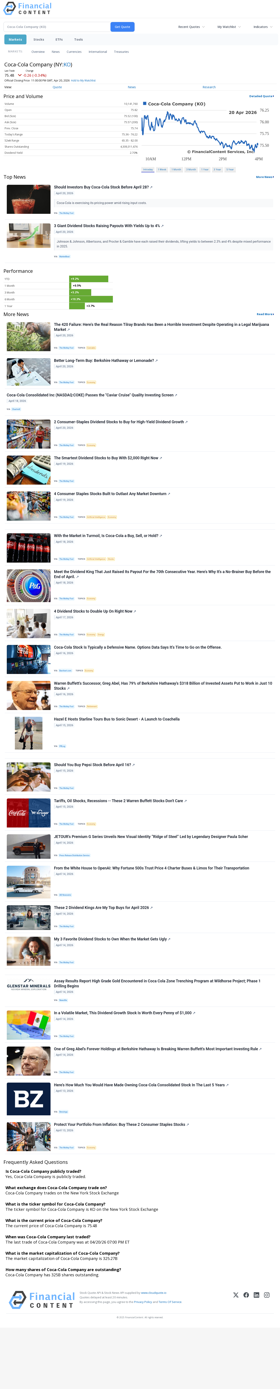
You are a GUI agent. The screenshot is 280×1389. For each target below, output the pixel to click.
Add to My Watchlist (83, 80)
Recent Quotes (189, 27)
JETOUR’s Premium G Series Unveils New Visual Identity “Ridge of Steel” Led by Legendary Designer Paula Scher (152, 877)
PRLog (63, 778)
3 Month (191, 169)
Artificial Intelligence (99, 534)
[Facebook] (246, 1361)
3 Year (217, 169)
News (56, 52)
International (98, 52)
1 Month (176, 169)
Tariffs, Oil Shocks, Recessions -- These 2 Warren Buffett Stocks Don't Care (121, 839)
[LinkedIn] (256, 1361)
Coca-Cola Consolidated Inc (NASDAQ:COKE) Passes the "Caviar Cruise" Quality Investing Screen (92, 405)
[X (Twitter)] (235, 1361)
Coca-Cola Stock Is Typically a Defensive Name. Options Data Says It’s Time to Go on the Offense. (138, 675)
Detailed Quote (260, 96)
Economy (93, 390)
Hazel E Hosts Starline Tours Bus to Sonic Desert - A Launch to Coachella (117, 751)
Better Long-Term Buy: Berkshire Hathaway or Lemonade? (106, 368)
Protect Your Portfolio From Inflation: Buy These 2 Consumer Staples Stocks (122, 1184)
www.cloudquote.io (153, 1354)
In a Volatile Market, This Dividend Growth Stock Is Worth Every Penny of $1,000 (125, 1066)
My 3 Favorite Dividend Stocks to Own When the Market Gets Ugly (113, 986)
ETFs (59, 39)
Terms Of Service (170, 1363)
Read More (264, 319)
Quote (57, 87)
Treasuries (121, 52)
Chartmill (17, 420)
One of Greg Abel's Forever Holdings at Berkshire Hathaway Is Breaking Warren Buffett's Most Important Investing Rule (158, 1104)
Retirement (94, 736)
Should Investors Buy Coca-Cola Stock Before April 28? (104, 188)
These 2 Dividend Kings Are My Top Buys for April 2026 (104, 952)
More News (264, 177)
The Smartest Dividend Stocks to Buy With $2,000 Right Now (109, 473)
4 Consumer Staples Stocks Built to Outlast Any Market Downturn (113, 511)
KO (67, 64)
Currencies (74, 52)
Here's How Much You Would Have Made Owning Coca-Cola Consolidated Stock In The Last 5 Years (142, 1142)
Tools (78, 39)
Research (209, 87)
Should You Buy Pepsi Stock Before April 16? (95, 801)
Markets (15, 39)
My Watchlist (226, 27)
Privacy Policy (143, 1363)
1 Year (205, 169)
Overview (38, 52)
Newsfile (64, 1051)
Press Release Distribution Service (76, 895)
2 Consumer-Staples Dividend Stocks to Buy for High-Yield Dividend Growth (121, 435)
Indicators (261, 27)
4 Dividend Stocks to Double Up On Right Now (96, 637)
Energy (105, 660)
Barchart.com (66, 698)
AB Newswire (66, 937)
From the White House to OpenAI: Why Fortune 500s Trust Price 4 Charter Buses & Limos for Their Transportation (152, 910)
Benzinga (64, 1169)
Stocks (38, 39)
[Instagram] (266, 1361)
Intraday (148, 169)
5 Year (230, 169)
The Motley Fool (67, 214)
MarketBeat (65, 260)
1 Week (162, 169)
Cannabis (93, 353)
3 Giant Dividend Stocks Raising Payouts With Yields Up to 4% (109, 229)
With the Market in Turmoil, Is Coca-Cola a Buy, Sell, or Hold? (109, 557)
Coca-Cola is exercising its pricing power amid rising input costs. (103, 204)
